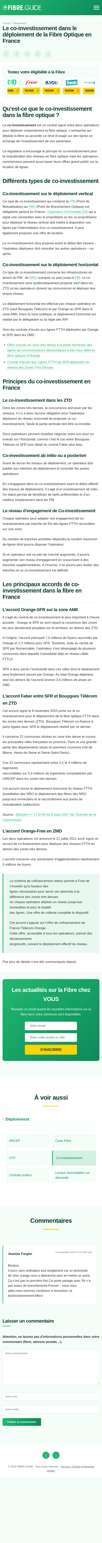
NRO (34, 315)
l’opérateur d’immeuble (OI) (72, 237)
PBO (33, 232)
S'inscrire (51, 1115)
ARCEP (14, 1207)
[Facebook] (46, 1521)
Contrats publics (21, 1241)
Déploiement (21, 23)
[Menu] (96, 8)
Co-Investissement (70, 1224)
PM (76, 226)
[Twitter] (56, 1521)
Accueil (7, 23)
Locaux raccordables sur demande (73, 1241)
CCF (12, 1224)
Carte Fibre (63, 1207)
